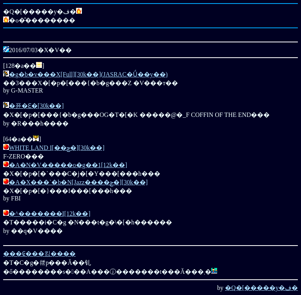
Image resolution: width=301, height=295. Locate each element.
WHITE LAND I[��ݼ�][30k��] (57, 147)
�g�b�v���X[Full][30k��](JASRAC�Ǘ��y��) (88, 74)
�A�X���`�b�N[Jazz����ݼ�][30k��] (78, 182)
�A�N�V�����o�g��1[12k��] (68, 165)
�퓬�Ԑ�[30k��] (36, 105)
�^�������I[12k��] (50, 213)
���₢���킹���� (39, 253)
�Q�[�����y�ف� (261, 287)
